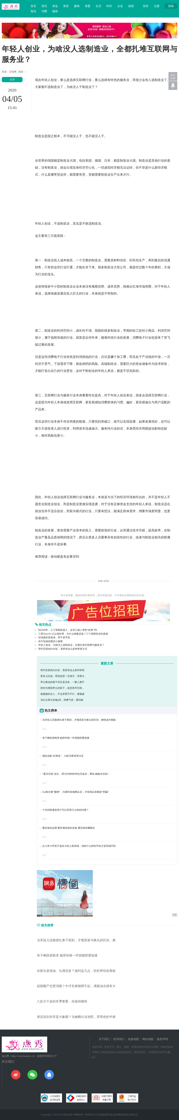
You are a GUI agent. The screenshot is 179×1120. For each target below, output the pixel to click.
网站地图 (147, 1039)
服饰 (77, 6)
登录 (145, 6)
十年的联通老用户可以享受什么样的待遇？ (65, 810)
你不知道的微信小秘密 (50, 641)
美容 (66, 6)
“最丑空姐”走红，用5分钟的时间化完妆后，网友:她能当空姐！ (76, 774)
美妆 (55, 6)
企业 (120, 6)
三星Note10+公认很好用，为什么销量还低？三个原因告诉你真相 (73, 634)
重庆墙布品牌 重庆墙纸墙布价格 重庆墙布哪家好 (68, 828)
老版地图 (133, 1039)
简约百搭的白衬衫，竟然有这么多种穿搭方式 (62, 649)
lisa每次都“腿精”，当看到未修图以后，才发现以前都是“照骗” (75, 792)
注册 (156, 6)
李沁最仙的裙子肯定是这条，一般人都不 (62, 682)
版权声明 (162, 1039)
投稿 (171, 6)
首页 (33, 6)
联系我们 (118, 1039)
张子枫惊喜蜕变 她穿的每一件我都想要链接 (66, 738)
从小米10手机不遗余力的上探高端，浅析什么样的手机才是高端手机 (79, 846)
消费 (44, 11)
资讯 (44, 6)
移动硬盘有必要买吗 (65, 556)
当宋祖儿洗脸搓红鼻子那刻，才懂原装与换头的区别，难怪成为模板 (79, 720)
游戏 (131, 6)
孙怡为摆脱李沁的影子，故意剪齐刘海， (62, 688)
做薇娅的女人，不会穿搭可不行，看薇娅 (62, 694)
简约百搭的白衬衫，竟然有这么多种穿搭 (62, 670)
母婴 (87, 6)
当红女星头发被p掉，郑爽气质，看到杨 (61, 700)
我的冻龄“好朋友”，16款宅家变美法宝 (63, 756)
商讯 (33, 11)
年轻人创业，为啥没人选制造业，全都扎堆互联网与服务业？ (71, 645)
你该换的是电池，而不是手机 (54, 637)
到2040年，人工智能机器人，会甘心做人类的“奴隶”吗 (67, 630)
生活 (98, 6)
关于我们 (104, 1039)
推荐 (44, 819)
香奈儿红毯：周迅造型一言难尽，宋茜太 (62, 676)
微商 (55, 11)
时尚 (109, 6)
